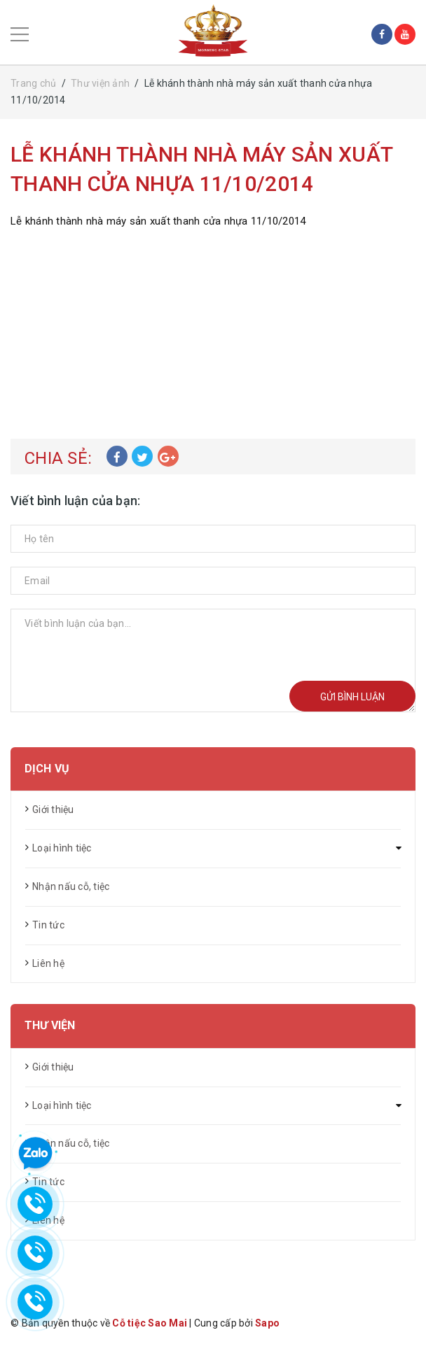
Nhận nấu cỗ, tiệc (70, 886)
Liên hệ (48, 963)
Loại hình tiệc (62, 848)
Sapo (267, 1323)
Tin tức (48, 925)
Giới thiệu (53, 809)
